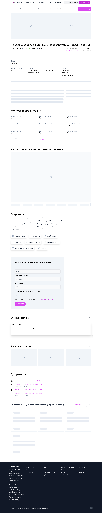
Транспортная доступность (22, 248)
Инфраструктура (33, 242)
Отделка (42, 248)
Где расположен (51, 242)
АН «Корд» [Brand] (14, 466)
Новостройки (25, 2)
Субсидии (46, 475)
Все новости (77, 404)
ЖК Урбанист (65, 472)
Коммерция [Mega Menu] (42, 2)
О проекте (35, 236)
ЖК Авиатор (64, 469)
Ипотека (45, 467)
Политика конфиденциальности (40, 508)
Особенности (50, 236)
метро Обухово (50, 9)
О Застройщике (18, 236)
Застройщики (52, 2)
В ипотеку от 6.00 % (72, 50)
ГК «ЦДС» (15, 42)
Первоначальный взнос (22, 275)
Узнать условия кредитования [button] (45, 299)
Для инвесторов (82, 469)
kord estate (14, 9)
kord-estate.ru (15, 480)
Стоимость (18, 268)
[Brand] (16, 2)
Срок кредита (19, 283)
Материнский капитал (49, 472)
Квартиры (33, 2)
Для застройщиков (83, 472)
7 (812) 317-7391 (84, 2)
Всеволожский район (36, 9)
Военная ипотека (48, 469)
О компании (81, 467)
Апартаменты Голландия (68, 467)
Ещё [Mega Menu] (59, 2)
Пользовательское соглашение (20, 508)
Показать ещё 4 (45, 139)
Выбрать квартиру (84, 9)
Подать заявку (20, 303)
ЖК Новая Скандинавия (68, 475)
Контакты (80, 475)
